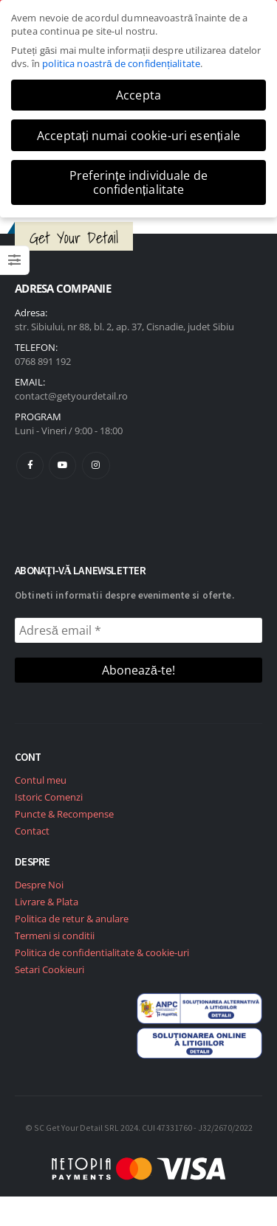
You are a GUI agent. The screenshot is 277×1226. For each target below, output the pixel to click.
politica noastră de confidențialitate (121, 63)
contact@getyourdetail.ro (71, 396)
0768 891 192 (43, 361)
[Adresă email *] (138, 630)
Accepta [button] (138, 95)
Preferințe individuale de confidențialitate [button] (138, 182)
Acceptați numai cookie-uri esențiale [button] (138, 136)
